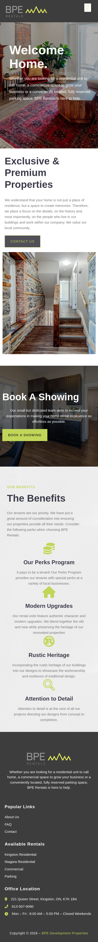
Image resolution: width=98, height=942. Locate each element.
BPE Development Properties (65, 933)
